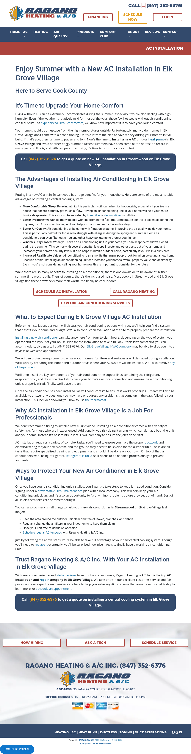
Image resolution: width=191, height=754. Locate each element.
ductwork (151, 442)
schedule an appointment (54, 589)
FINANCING (98, 17)
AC (73, 732)
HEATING (61, 732)
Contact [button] (170, 32)
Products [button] (85, 32)
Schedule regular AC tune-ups (42, 532)
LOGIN (167, 17)
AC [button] (25, 32)
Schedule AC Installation (61, 292)
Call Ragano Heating (134, 292)
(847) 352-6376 (163, 5)
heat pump (156, 139)
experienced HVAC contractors (62, 123)
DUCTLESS (108, 732)
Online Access (86, 740)
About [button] (133, 32)
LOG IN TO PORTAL (17, 749)
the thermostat (95, 400)
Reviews (152, 32)
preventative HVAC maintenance (59, 491)
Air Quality (61, 34)
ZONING (125, 732)
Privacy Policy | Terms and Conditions (95, 743)
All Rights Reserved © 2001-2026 (109, 740)
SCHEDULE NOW (132, 17)
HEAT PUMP (88, 732)
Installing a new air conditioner (36, 337)
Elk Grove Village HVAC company (109, 346)
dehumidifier (112, 215)
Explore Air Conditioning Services (95, 303)
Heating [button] (40, 32)
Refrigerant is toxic (79, 456)
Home (15, 32)
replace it (41, 544)
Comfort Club (108, 34)
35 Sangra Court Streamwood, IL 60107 (104, 689)
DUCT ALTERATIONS (150, 732)
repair (44, 580)
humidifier (93, 215)
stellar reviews (66, 575)
